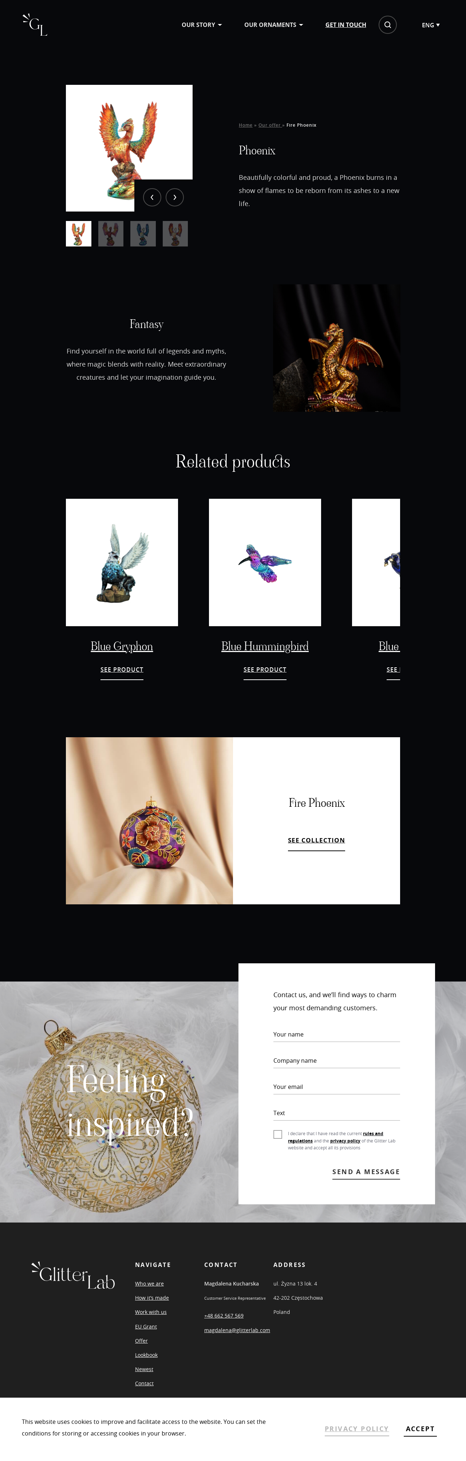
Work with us (151, 1319)
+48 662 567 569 (224, 1323)
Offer (141, 1348)
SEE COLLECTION (316, 848)
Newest (144, 1377)
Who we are (149, 1291)
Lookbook (146, 1362)
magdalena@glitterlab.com (237, 1337)
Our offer (270, 131)
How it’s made (152, 1305)
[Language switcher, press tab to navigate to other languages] (421, 26)
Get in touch (337, 25)
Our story (189, 25)
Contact (144, 1391)
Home (246, 131)
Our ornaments (262, 25)
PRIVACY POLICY (357, 1428)
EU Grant (146, 1334)
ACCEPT (420, 1428)
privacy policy (345, 1148)
